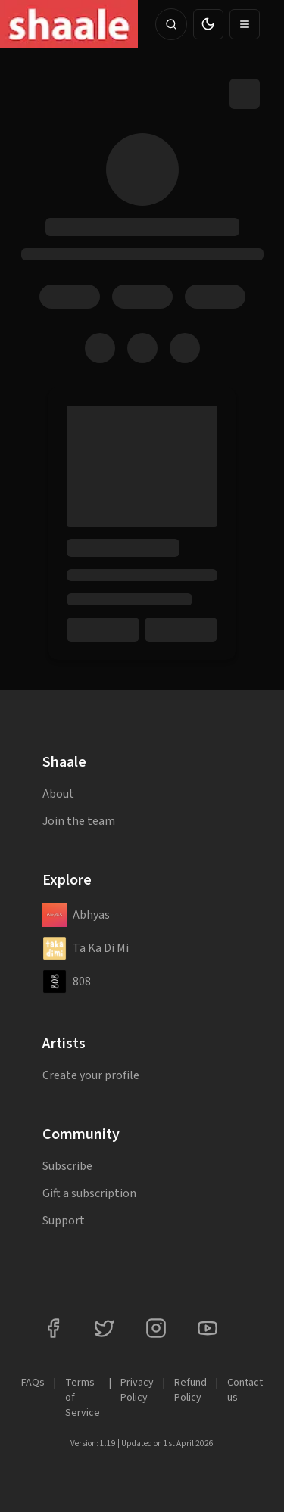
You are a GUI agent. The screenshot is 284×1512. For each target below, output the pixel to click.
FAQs (33, 1382)
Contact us (245, 1390)
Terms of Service (82, 1397)
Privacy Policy (137, 1390)
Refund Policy (190, 1390)
